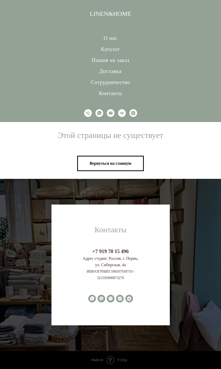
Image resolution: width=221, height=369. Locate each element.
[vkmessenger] (129, 298)
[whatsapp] (99, 113)
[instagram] (133, 113)
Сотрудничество (110, 82)
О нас (110, 38)
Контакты (110, 93)
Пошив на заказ (110, 60)
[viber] (101, 298)
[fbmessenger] (110, 298)
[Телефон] (88, 113)
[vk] (122, 113)
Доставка (110, 71)
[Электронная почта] (110, 113)
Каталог (110, 49)
